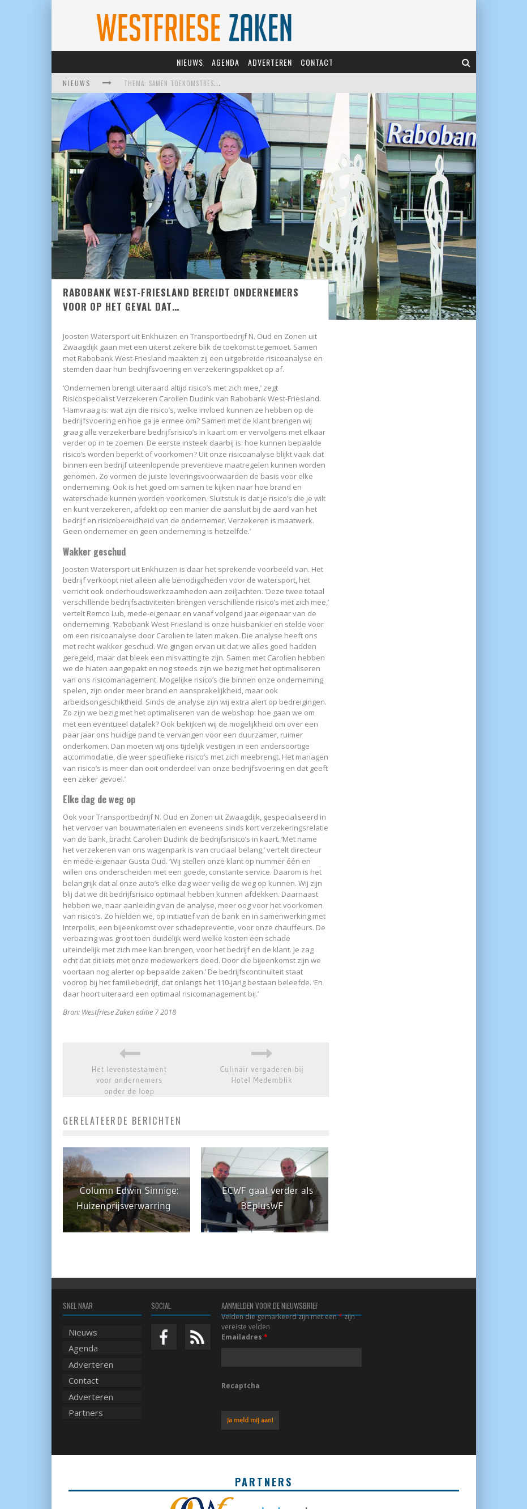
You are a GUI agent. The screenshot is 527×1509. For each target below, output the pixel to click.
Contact (317, 62)
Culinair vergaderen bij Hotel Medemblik (262, 1075)
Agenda (225, 62)
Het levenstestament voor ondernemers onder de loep (129, 1080)
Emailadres (244, 1337)
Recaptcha (240, 1386)
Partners (85, 1412)
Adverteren (270, 62)
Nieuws (190, 62)
